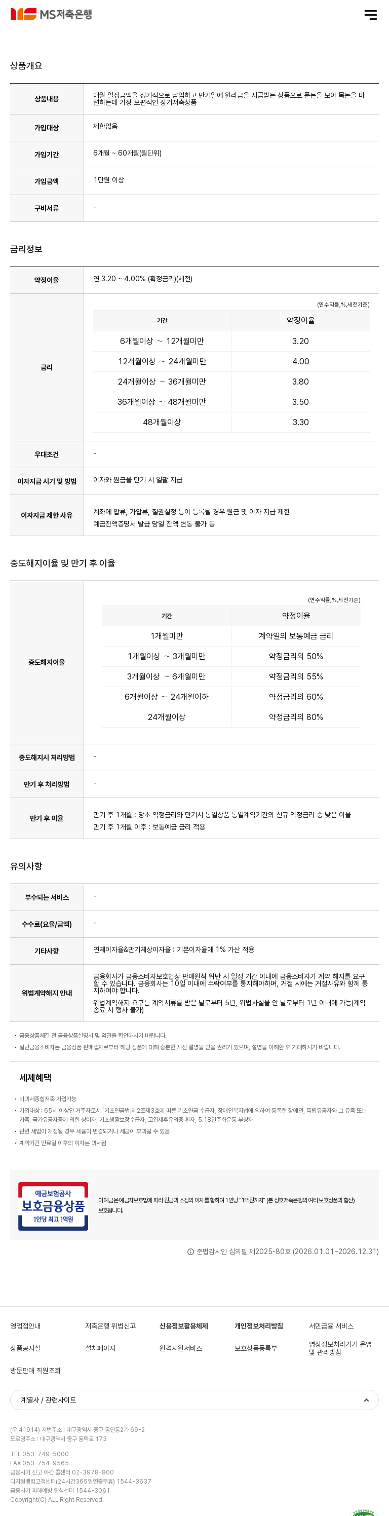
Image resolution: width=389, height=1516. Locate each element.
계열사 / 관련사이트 (48, 1400)
